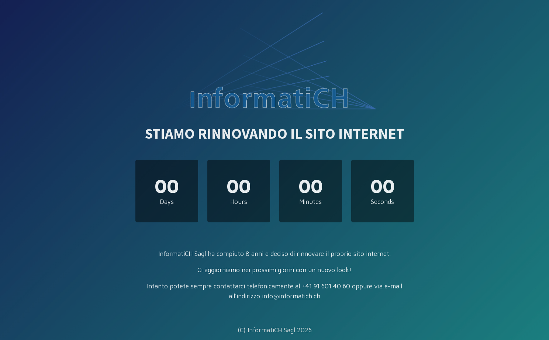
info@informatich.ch (291, 296)
